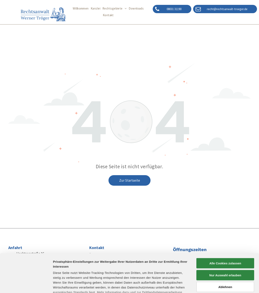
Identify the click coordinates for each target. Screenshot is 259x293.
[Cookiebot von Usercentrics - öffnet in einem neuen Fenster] (26, 285)
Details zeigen (215, 285)
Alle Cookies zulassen (225, 230)
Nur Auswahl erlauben (225, 242)
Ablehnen (225, 254)
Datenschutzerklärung (70, 269)
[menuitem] (81, 8)
